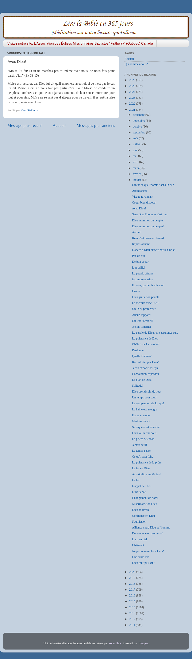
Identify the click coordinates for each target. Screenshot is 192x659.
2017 (132, 589)
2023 (132, 97)
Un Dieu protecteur (143, 308)
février (137, 174)
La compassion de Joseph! (148, 403)
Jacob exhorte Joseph (145, 368)
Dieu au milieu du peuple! (148, 226)
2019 (132, 577)
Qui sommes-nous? (136, 64)
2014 (132, 607)
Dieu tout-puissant (143, 562)
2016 (132, 595)
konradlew (115, 643)
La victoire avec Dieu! (145, 303)
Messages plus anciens (96, 125)
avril (136, 162)
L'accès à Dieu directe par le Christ (153, 250)
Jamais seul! (139, 444)
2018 (132, 583)
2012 (132, 619)
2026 (132, 80)
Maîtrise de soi (141, 421)
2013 (132, 613)
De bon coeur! (140, 261)
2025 (132, 86)
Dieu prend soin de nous (147, 391)
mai (135, 156)
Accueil (59, 125)
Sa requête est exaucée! (146, 427)
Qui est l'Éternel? (142, 320)
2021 (132, 109)
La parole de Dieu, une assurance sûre (155, 332)
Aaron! (136, 232)
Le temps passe (141, 450)
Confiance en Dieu (143, 515)
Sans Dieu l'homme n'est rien (149, 214)
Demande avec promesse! (147, 533)
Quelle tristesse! (142, 356)
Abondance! (139, 190)
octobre (138, 126)
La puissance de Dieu (145, 338)
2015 (132, 601)
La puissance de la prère (146, 462)
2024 (132, 91)
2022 (132, 103)
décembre (139, 114)
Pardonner (138, 350)
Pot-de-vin (138, 255)
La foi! (136, 480)
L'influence (139, 492)
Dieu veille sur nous (144, 433)
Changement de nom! (145, 497)
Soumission (139, 521)
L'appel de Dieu (141, 486)
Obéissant (138, 545)
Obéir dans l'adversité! (146, 344)
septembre (139, 132)
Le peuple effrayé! (143, 273)
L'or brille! (138, 267)
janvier (137, 179)
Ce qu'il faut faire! (143, 456)
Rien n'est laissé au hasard (148, 238)
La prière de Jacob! (143, 439)
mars (136, 168)
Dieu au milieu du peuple (147, 220)
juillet (137, 144)
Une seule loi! (140, 557)
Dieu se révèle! (141, 509)
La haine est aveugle (144, 409)
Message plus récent (24, 125)
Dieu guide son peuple (145, 297)
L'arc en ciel (139, 539)
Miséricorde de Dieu (144, 504)
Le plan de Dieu (141, 379)
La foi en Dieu (141, 468)
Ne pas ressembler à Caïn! (148, 551)
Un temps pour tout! (144, 397)
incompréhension (142, 279)
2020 (132, 572)
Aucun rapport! (141, 315)
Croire (136, 291)
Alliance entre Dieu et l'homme (151, 527)
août (136, 138)
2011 (132, 625)
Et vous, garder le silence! (148, 285)
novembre (139, 120)
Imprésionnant (141, 244)
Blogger (143, 643)
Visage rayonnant (142, 196)
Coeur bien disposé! (144, 202)
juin (135, 150)
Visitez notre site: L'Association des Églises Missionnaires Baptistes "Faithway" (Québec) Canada (80, 43)
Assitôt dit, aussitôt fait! (146, 474)
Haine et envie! (141, 415)
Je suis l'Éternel (141, 326)
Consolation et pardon (145, 373)
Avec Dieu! (139, 208)
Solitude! (137, 385)
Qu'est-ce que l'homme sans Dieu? (153, 184)
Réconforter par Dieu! (145, 362)
